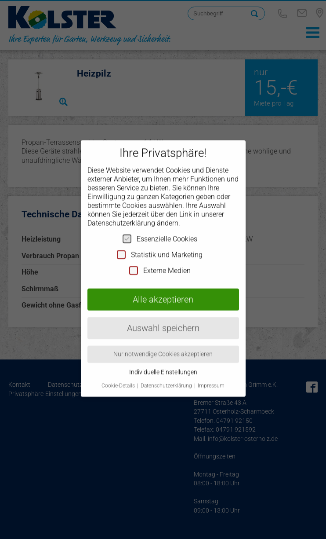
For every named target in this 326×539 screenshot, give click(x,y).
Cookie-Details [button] (118, 378)
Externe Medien (160, 263)
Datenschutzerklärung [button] (167, 378)
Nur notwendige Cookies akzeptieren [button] (163, 346)
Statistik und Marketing (160, 247)
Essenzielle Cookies (160, 231)
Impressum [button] (211, 378)
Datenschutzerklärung (121, 216)
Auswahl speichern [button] (163, 320)
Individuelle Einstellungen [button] (163, 365)
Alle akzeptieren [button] (163, 292)
